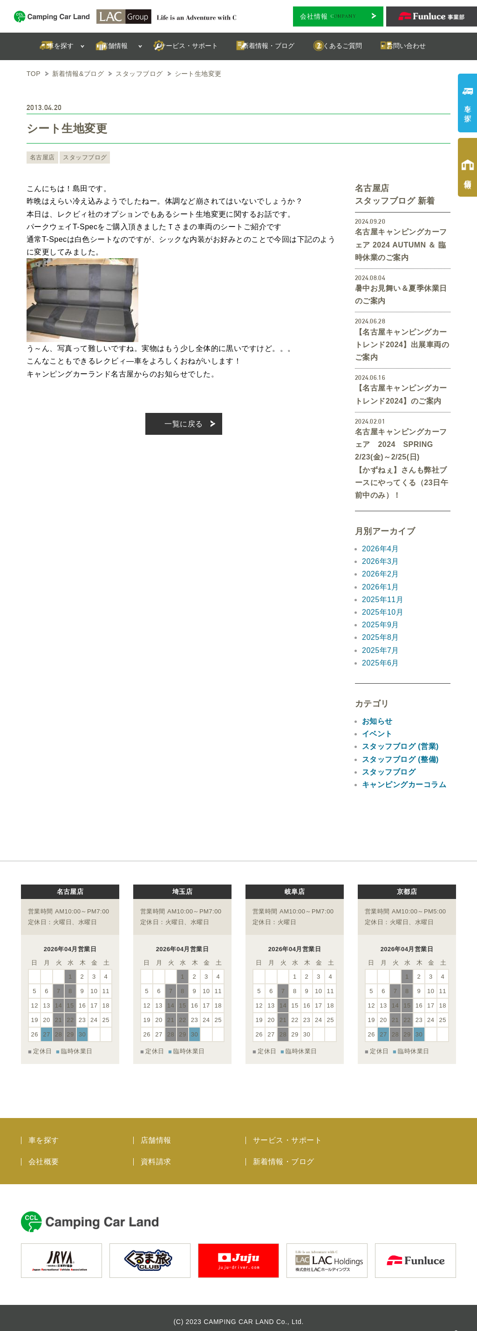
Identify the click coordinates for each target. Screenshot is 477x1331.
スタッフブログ (81, 157)
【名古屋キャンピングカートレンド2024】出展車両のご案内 (402, 344)
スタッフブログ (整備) (400, 759)
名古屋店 (41, 157)
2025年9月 (380, 625)
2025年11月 (382, 600)
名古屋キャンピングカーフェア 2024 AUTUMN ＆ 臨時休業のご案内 (401, 244)
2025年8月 (380, 637)
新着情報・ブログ (283, 1154)
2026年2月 (380, 574)
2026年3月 (380, 561)
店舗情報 (156, 1133)
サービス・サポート (287, 1133)
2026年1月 (380, 587)
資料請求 (156, 1154)
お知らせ (377, 721)
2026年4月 (380, 549)
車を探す (43, 1133)
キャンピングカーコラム (404, 785)
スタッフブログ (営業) (400, 746)
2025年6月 (380, 663)
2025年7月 (380, 650)
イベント (377, 734)
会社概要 (43, 1154)
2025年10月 (382, 612)
